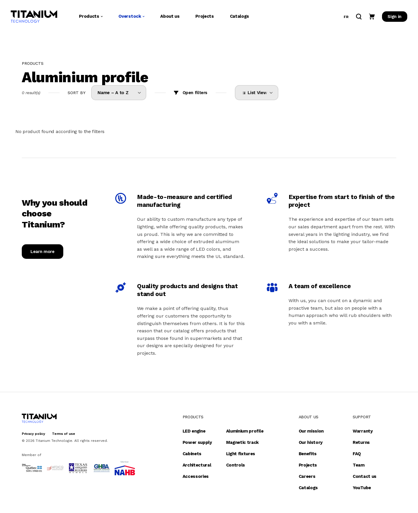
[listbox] (118, 92)
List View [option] (256, 92)
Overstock (131, 17)
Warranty (362, 431)
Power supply (197, 442)
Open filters (195, 92)
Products (90, 17)
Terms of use (63, 434)
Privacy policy (33, 434)
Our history (310, 442)
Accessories (196, 476)
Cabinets (192, 453)
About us (169, 17)
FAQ (357, 453)
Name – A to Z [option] (113, 92)
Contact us (364, 476)
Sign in (394, 17)
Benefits (308, 453)
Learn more (42, 251)
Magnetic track (242, 442)
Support (362, 417)
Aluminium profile (245, 431)
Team (359, 465)
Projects (204, 17)
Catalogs (239, 17)
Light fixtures (240, 453)
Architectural (197, 465)
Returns (361, 442)
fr (346, 18)
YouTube (362, 487)
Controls (235, 465)
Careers (307, 476)
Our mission (311, 431)
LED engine (194, 431)
